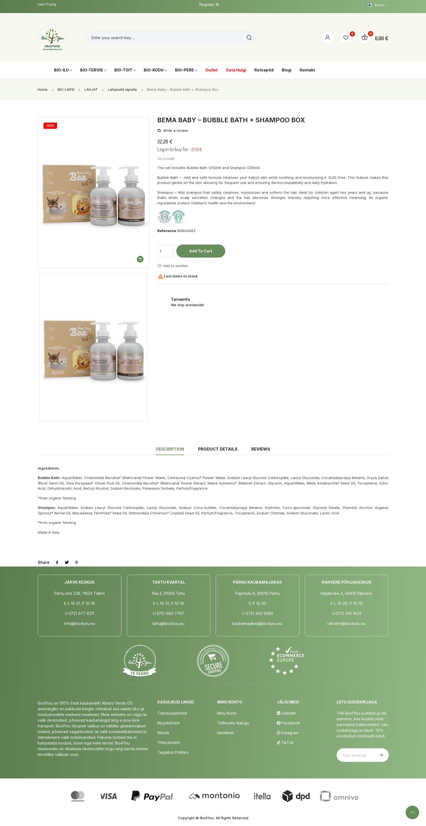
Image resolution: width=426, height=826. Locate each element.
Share (57, 562)
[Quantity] (165, 251)
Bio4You (207, 818)
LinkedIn (286, 713)
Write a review (175, 130)
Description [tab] (170, 449)
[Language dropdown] (378, 5)
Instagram (287, 732)
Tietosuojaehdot (172, 713)
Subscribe (380, 755)
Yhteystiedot (168, 742)
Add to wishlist (172, 266)
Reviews (260, 449)
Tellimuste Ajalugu (233, 723)
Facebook (288, 723)
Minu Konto (227, 713)
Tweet (67, 562)
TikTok (285, 742)
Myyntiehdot (168, 723)
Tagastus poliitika (172, 752)
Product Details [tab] (217, 449)
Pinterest (77, 562)
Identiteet (225, 732)
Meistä (163, 732)
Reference (166, 231)
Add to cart (200, 251)
